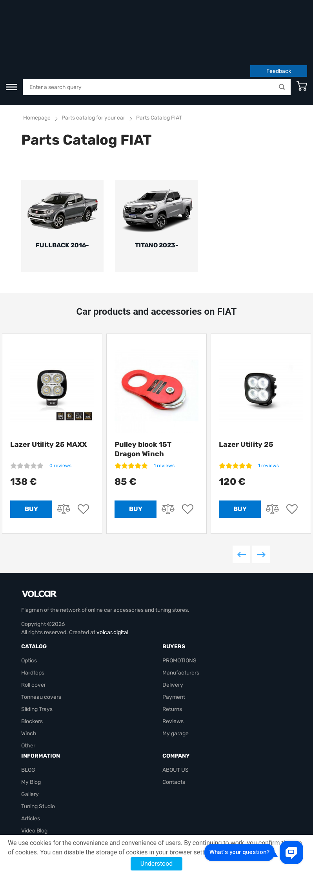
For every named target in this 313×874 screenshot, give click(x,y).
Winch (28, 688)
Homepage (37, 69)
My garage (175, 688)
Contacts (173, 736)
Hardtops (32, 627)
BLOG (28, 724)
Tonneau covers (41, 651)
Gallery (30, 748)
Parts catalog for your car (93, 69)
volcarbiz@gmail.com (48, 821)
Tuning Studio (38, 761)
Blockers (32, 676)
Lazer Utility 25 (246, 399)
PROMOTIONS (179, 615)
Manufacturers (180, 627)
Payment (173, 651)
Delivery (172, 639)
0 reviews (60, 420)
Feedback (278, 23)
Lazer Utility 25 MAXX (48, 399)
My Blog (31, 736)
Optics (29, 615)
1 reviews (164, 420)
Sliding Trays (37, 663)
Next (261, 509)
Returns (172, 663)
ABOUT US (175, 724)
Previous (241, 509)
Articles (30, 773)
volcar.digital (112, 587)
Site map (32, 797)
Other (28, 700)
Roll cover (33, 639)
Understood (156, 863)
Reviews (173, 676)
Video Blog (34, 785)
